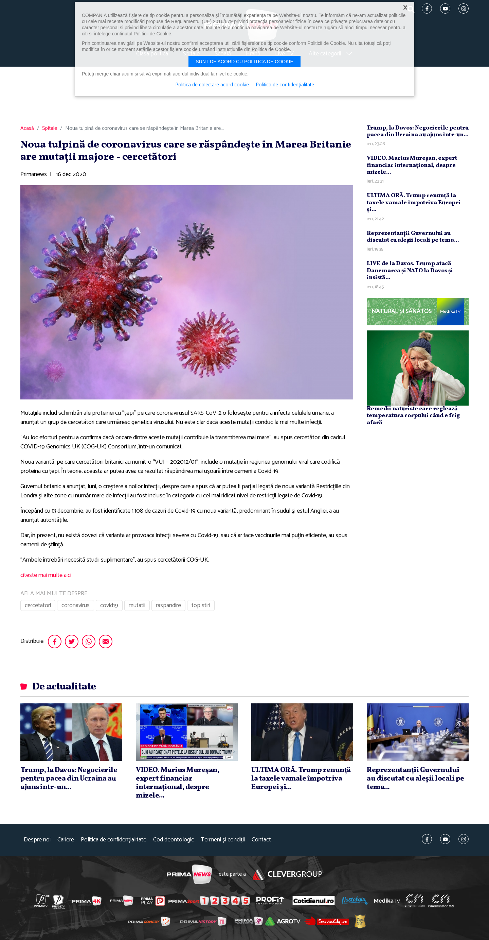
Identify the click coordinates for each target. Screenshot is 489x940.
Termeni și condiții (223, 839)
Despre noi (37, 839)
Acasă (27, 128)
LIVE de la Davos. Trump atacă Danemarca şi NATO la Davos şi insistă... (410, 270)
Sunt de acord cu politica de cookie (244, 61)
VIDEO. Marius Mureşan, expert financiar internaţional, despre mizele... (412, 165)
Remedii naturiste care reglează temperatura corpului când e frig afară (413, 416)
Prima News (189, 875)
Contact (261, 839)
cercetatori (38, 605)
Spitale (49, 128)
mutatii (137, 605)
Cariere (65, 839)
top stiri (201, 605)
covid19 (109, 605)
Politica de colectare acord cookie (212, 85)
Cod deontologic (173, 839)
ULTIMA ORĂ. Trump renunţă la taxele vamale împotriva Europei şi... (414, 202)
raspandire (168, 605)
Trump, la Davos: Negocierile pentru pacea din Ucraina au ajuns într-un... (418, 131)
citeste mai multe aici (45, 575)
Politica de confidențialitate (113, 839)
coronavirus (75, 605)
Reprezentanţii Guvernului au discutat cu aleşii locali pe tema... (413, 236)
